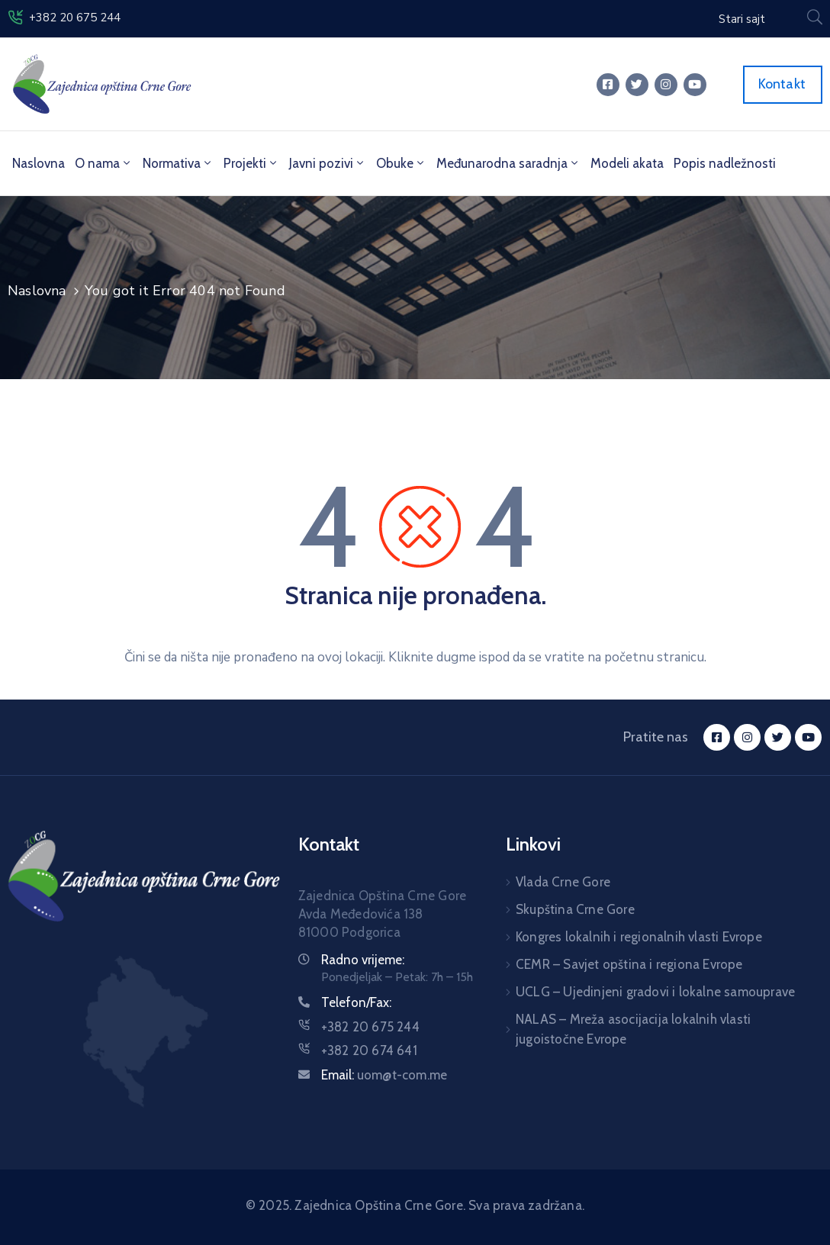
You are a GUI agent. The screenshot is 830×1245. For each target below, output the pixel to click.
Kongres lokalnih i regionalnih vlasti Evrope (639, 936)
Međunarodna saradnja (508, 163)
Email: (384, 1075)
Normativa (178, 163)
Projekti (251, 163)
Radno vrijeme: (362, 959)
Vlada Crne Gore (563, 882)
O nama (104, 163)
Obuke (401, 163)
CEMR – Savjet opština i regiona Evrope (629, 964)
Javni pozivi (327, 163)
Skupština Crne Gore (575, 909)
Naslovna (38, 163)
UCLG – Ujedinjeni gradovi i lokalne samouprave (655, 991)
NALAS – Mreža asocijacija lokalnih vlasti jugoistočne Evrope (633, 1029)
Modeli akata (627, 163)
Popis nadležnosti (725, 163)
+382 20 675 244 (75, 17)
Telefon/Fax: (356, 1002)
